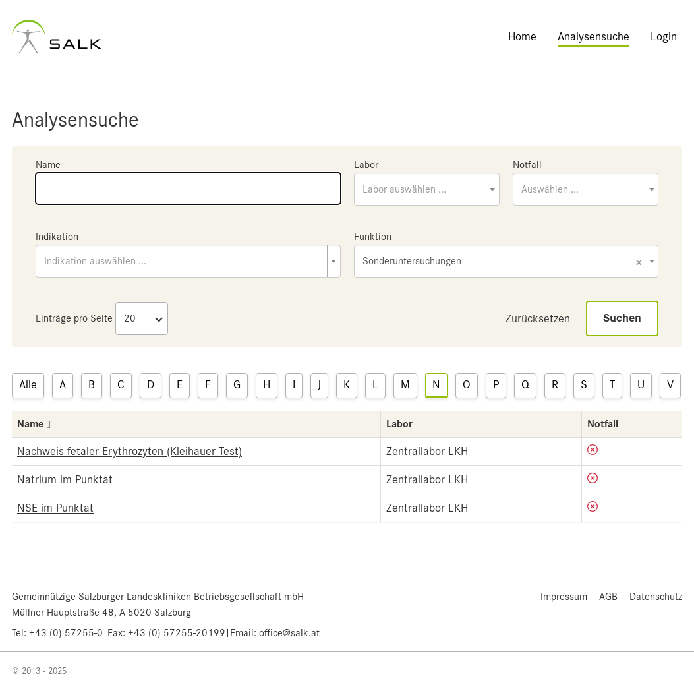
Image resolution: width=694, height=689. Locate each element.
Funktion (372, 237)
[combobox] (427, 189)
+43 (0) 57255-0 (66, 633)
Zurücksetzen (538, 318)
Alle (28, 384)
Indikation (57, 237)
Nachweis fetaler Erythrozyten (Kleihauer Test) (129, 451)
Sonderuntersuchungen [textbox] (502, 262)
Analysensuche (593, 36)
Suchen (622, 318)
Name (48, 165)
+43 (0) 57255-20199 (176, 633)
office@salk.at (289, 633)
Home (522, 36)
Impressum (563, 597)
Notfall (527, 165)
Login (664, 36)
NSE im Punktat (55, 507)
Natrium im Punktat (65, 479)
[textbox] (426, 189)
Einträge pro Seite (74, 318)
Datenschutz (655, 597)
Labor (366, 165)
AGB (608, 597)
